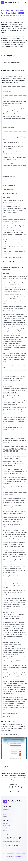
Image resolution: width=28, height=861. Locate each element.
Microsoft (8, 40)
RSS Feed (5, 823)
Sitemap (5, 830)
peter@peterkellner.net (9, 154)
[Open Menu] (25, 2)
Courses (5, 812)
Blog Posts (6, 809)
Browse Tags (6, 825)
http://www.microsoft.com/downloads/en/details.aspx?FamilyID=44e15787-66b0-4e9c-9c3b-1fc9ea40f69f (15, 390)
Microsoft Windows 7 (19, 36)
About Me (5, 814)
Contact (5, 816)
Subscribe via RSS (11, 845)
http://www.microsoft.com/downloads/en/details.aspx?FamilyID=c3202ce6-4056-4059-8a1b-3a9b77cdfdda (15, 448)
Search (5, 828)
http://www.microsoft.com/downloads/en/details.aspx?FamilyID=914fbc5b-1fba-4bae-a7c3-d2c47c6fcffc (15, 402)
